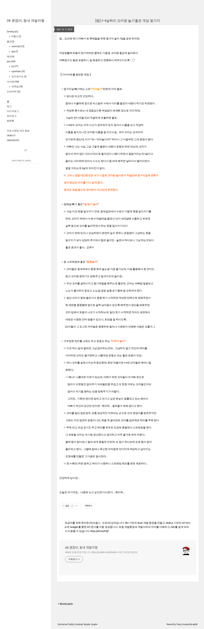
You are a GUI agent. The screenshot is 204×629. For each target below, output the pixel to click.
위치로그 (11, 116)
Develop (12, 31)
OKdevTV (11, 135)
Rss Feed (61, 624)
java (11, 61)
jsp (14, 66)
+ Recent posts (65, 603)
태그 (9, 106)
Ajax (14, 51)
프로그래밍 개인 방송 (18, 130)
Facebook (79, 624)
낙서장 (13, 81)
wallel (195, 624)
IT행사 (16, 36)
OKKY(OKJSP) (13, 140)
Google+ (94, 624)
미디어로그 (13, 111)
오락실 (17, 86)
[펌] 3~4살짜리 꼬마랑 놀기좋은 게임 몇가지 (127, 20)
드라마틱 (13, 91)
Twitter (71, 624)
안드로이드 (18, 76)
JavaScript (17, 46)
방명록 (10, 120)
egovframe (18, 71)
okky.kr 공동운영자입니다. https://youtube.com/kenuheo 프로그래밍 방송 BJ (101, 552)
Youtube (87, 624)
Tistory (179, 624)
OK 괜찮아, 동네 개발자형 (26, 20)
